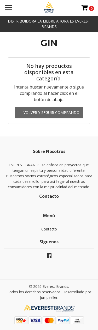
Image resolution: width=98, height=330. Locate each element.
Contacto (49, 229)
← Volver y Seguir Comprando (49, 112)
